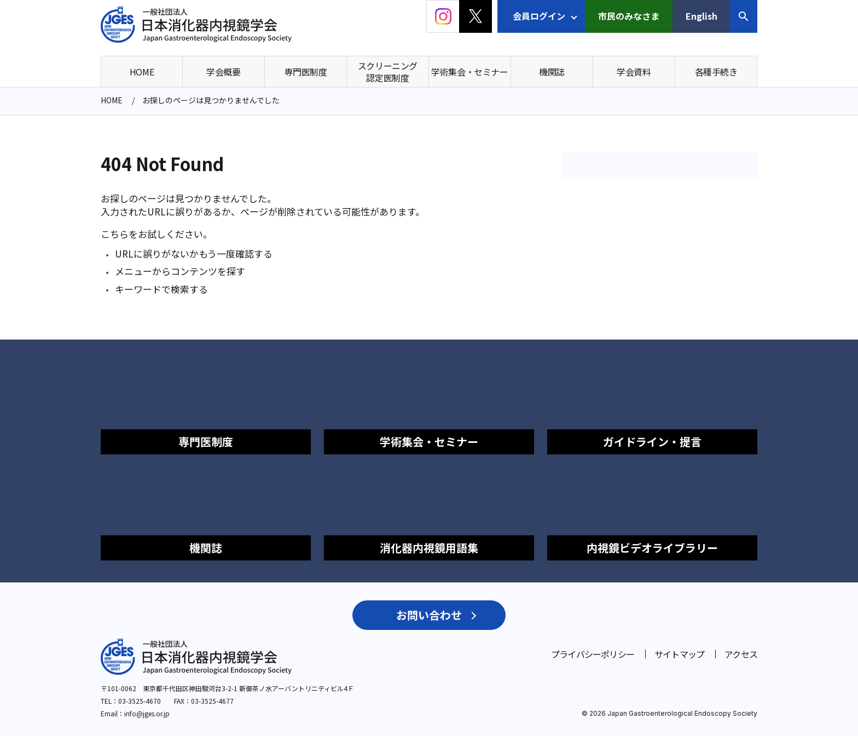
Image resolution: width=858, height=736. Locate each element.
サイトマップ (679, 654)
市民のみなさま (628, 15)
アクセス (740, 654)
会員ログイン (539, 15)
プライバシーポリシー (592, 654)
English (701, 15)
